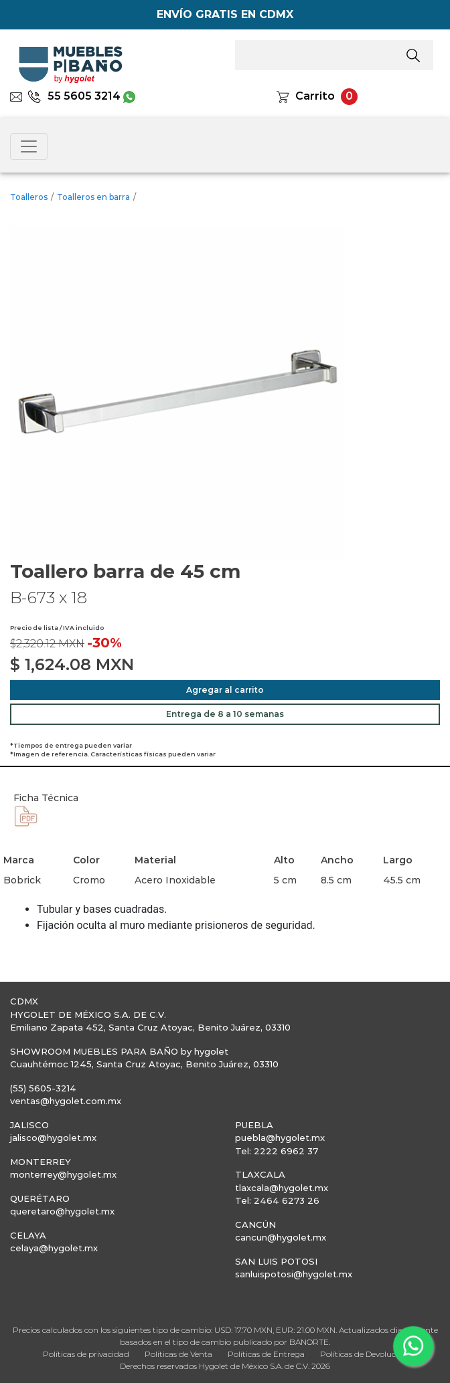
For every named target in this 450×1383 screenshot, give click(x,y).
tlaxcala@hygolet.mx (281, 1187)
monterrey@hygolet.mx (63, 1174)
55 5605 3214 (74, 96)
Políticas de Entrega (266, 1354)
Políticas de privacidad (86, 1354)
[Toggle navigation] (29, 146)
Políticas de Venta (178, 1354)
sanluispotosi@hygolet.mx (293, 1274)
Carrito (315, 96)
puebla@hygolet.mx (280, 1137)
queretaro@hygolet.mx (62, 1211)
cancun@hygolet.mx (280, 1237)
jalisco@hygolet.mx (53, 1137)
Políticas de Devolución (364, 1354)
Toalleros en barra (93, 197)
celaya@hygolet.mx (54, 1248)
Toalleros (29, 197)
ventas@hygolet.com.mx (65, 1100)
